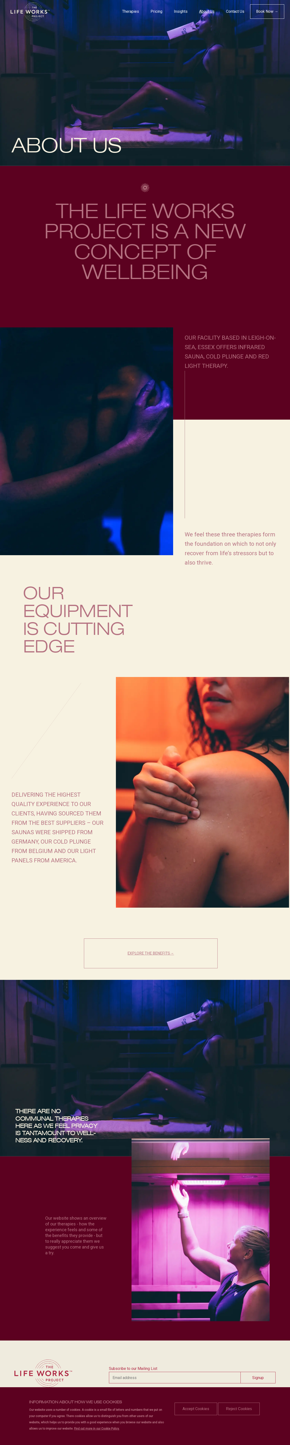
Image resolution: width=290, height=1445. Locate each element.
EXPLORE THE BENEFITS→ (150, 953)
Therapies (130, 11)
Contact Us (235, 11)
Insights (181, 11)
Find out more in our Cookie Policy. (97, 1428)
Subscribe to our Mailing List (133, 1368)
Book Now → (267, 11)
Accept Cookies (196, 1408)
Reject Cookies (239, 1409)
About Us (206, 11)
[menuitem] (130, 11)
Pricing (156, 11)
